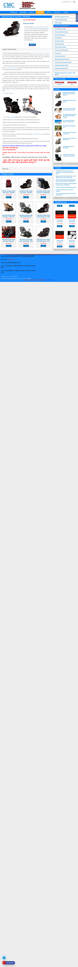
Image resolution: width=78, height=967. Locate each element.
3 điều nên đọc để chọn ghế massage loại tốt (66, 187)
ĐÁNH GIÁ (5, 169)
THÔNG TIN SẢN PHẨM (9, 49)
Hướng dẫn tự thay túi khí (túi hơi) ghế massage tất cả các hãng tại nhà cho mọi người (65, 172)
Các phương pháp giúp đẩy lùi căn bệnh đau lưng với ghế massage (69, 116)
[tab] (26, 49)
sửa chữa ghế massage (11, 67)
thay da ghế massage (44, 53)
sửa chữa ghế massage (37, 134)
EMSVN (29, 278)
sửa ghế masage (37, 27)
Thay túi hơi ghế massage (9, 117)
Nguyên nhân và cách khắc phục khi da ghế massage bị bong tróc (69, 94)
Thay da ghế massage (8, 93)
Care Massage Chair (12, 278)
